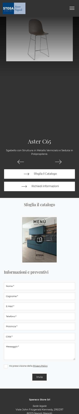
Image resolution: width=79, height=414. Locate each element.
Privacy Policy (40, 366)
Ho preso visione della (28, 366)
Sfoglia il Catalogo (39, 174)
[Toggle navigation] (72, 8)
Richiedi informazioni (39, 186)
